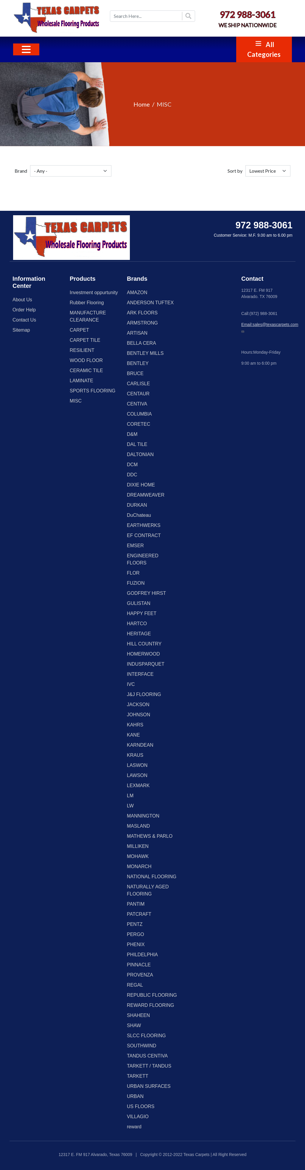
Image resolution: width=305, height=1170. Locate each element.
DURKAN (137, 505)
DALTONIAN (140, 454)
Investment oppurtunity (94, 292)
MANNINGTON (143, 815)
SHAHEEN (138, 1015)
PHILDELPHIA (142, 954)
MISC (76, 400)
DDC (132, 474)
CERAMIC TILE (86, 370)
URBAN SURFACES (149, 1086)
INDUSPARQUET (145, 664)
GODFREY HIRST (146, 593)
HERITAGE (139, 633)
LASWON (137, 765)
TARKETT (137, 1076)
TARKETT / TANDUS (149, 1065)
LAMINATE (81, 380)
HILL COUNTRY (144, 643)
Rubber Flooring (87, 302)
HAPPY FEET (141, 613)
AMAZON (137, 292)
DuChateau (139, 515)
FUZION (136, 583)
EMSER (135, 545)
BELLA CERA (141, 343)
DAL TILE (137, 444)
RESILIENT (82, 350)
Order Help (24, 309)
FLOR (133, 572)
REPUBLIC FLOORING (152, 995)
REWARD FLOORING (150, 1005)
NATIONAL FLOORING (151, 876)
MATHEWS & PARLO (149, 836)
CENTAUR (138, 393)
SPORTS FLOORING (93, 390)
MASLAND (138, 826)
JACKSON (138, 704)
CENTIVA (137, 403)
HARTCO (137, 623)
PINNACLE (139, 964)
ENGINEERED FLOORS (142, 559)
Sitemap (21, 330)
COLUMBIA (139, 413)
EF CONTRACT (144, 535)
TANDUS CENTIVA (147, 1055)
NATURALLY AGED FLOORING (148, 890)
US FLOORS (140, 1106)
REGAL (135, 985)
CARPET (79, 330)
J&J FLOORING (144, 694)
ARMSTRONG (142, 322)
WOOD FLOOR (86, 360)
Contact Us (24, 319)
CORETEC (138, 424)
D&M (132, 434)
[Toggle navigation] (26, 49)
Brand (21, 171)
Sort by (235, 171)
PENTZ (134, 924)
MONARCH (139, 866)
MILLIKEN (138, 846)
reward (134, 1126)
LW (130, 805)
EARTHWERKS (144, 525)
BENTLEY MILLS (145, 353)
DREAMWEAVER (145, 494)
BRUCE (135, 373)
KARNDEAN (140, 745)
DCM (132, 464)
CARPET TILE (85, 340)
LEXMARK (138, 785)
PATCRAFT (139, 914)
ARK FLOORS (142, 312)
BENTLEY (138, 363)
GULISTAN (138, 603)
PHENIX (136, 944)
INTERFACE (140, 674)
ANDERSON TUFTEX (150, 302)
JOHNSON (138, 714)
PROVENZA (140, 974)
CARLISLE (138, 383)
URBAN (135, 1096)
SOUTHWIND (141, 1045)
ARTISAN (137, 333)
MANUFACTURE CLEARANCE (88, 316)
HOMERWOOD (143, 653)
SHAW (134, 1025)
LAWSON (137, 775)
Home (141, 104)
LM (130, 795)
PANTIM (135, 904)
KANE (133, 734)
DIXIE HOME (141, 484)
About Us (22, 299)
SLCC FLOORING (146, 1035)
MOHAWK (138, 856)
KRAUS (135, 755)
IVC (131, 684)
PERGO (135, 934)
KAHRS (135, 724)
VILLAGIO (138, 1116)
